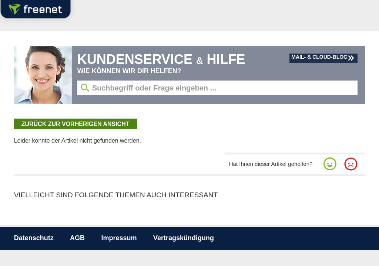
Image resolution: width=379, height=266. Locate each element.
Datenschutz (34, 238)
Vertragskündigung (183, 238)
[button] (330, 164)
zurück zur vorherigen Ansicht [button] (75, 124)
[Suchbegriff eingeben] (217, 88)
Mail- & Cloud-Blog (319, 57)
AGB (77, 238)
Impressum (119, 238)
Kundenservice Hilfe (161, 59)
